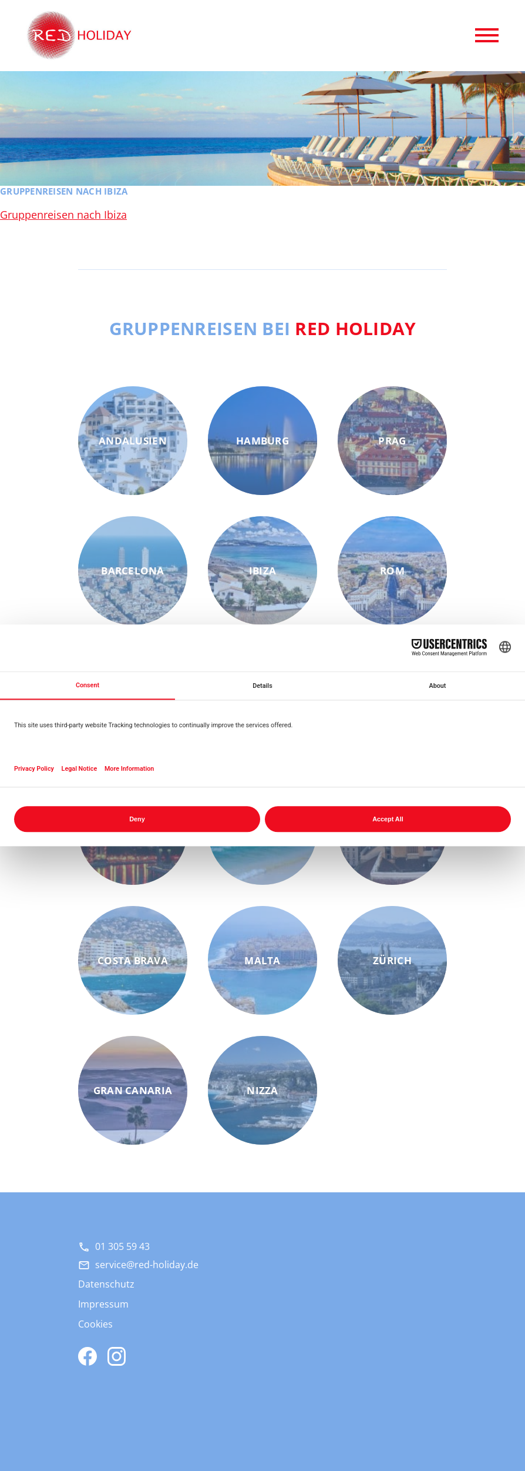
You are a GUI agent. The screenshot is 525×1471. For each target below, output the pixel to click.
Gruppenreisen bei (262, 328)
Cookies (95, 1324)
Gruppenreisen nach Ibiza (63, 215)
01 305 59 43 (122, 1246)
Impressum (103, 1304)
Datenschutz (106, 1284)
